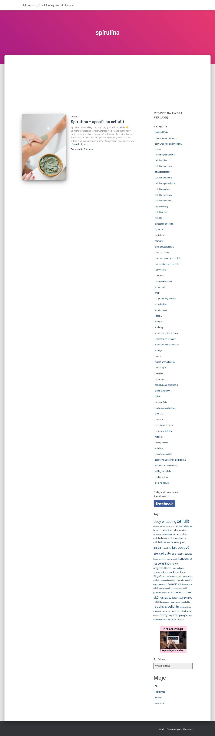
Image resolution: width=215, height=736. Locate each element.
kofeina (158, 316)
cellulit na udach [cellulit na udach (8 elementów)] (171, 530)
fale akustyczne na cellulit (167, 264)
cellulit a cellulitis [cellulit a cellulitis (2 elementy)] (159, 526)
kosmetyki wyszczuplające (167, 344)
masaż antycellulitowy (165, 362)
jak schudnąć (161, 304)
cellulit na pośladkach (165, 183)
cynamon (159, 229)
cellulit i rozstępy (162, 172)
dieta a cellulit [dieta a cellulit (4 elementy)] (175, 534)
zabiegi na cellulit (163, 471)
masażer (159, 373)
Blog (157, 686)
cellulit (75, 117)
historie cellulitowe (163, 281)
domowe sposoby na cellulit (168, 258)
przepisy (159, 419)
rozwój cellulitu (162, 442)
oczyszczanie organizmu (166, 385)
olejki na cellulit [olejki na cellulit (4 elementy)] (160, 584)
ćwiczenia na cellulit (164, 224)
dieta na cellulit (162, 252)
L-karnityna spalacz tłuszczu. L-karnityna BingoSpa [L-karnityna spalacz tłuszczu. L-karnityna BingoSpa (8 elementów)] (169, 572)
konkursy (159, 327)
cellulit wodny (161, 212)
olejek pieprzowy (163, 391)
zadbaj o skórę (162, 477)
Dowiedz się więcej (80, 144)
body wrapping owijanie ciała (168, 144)
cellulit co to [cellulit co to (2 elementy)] (170, 526)
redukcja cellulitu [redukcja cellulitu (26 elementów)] (166, 606)
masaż (158, 356)
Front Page (160, 692)
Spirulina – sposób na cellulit (97, 121)
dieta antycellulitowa (164, 247)
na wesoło (159, 379)
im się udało (160, 287)
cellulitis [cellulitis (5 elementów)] (178, 526)
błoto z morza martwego (166, 138)
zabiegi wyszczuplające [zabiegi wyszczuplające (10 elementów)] (174, 615)
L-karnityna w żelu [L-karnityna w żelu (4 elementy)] (173, 576)
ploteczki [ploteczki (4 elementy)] (183, 588)
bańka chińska (161, 132)
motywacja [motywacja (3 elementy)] (164, 580)
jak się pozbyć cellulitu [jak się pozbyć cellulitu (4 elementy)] (182, 554)
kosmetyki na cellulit (165, 155)
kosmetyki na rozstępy (165, 339)
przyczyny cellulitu (163, 431)
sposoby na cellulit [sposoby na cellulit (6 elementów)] (176, 611)
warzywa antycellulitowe (166, 465)
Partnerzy (159, 703)
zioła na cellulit (162, 483)
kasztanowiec (161, 310)
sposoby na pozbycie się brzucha (170, 460)
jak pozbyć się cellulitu (165, 298)
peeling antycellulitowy (165, 408)
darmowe (159, 241)
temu (88, 149)
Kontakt (158, 697)
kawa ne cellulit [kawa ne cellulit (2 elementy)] (172, 559)
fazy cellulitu (160, 270)
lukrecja (158, 350)
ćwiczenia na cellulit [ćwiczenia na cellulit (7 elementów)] (173, 619)
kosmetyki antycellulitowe (166, 333)
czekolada (159, 235)
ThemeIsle (188, 729)
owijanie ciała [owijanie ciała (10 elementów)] (176, 584)
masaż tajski (160, 367)
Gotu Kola (159, 275)
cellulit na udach (162, 189)
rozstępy (159, 437)
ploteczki (159, 414)
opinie (158, 396)
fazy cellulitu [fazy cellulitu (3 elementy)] (167, 548)
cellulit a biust (161, 160)
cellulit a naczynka (163, 166)
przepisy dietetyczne (164, 425)
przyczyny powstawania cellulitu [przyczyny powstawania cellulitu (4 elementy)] (175, 602)
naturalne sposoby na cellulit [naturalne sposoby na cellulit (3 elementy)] (180, 580)
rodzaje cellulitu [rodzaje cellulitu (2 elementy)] (185, 607)
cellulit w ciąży (161, 206)
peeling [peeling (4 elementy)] (162, 588)
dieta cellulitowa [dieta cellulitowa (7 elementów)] (169, 538)
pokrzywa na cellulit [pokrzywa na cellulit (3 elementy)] (161, 593)
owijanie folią (161, 402)
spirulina (159, 448)
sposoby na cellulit (163, 454)
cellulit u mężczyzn (163, 195)
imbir (157, 293)
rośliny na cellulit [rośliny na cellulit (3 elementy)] (160, 611)
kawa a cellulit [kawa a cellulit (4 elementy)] (159, 559)
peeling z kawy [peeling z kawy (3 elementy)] (172, 588)
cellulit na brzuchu (163, 178)
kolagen (158, 321)
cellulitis (158, 218)
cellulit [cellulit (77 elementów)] (183, 521)
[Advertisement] (107, 77)
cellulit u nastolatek (164, 200)
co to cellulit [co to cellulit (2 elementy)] (164, 534)
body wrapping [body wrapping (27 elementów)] (164, 522)
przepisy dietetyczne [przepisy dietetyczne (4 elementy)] (172, 598)
